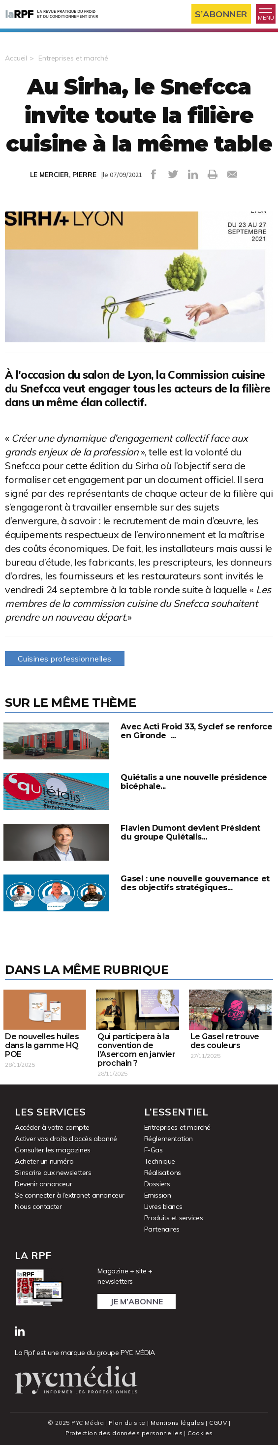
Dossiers (157, 1183)
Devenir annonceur (43, 1183)
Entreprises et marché (73, 58)
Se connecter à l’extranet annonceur (69, 1195)
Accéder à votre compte (52, 1127)
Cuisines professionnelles (65, 658)
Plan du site (127, 1422)
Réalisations (162, 1172)
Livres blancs (163, 1206)
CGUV (218, 1422)
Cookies (200, 1433)
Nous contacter (38, 1206)
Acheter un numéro (44, 1161)
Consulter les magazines (53, 1149)
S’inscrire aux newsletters (53, 1172)
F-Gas (153, 1149)
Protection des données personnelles (124, 1433)
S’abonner (221, 14)
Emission (157, 1195)
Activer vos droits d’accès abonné (66, 1138)
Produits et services (173, 1217)
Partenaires (162, 1229)
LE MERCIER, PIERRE (63, 175)
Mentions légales (177, 1422)
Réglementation (168, 1138)
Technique (159, 1161)
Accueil (16, 58)
